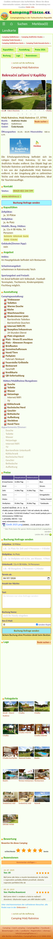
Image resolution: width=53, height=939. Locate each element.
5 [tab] (22, 110)
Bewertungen (8, 930)
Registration (36, 930)
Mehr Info (30, 7)
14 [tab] (26, 114)
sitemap (46, 930)
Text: (4, 592)
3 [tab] (13, 110)
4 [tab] (18, 110)
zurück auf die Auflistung (23, 63)
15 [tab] (30, 114)
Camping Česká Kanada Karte (37, 43)
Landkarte (9, 30)
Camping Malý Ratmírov (25, 67)
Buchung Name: (9, 612)
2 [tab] (9, 110)
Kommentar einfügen (26, 862)
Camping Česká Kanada (11, 40)
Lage (18, 55)
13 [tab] (22, 114)
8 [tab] (35, 110)
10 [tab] (43, 110)
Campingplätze (33, 928)
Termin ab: (7, 574)
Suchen (22, 24)
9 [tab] (39, 110)
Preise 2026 (40, 49)
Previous (3, 96)
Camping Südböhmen (10, 37)
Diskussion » (22, 907)
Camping (6, 928)
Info (17, 930)
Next (50, 96)
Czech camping (18, 928)
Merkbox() (40, 24)
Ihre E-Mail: (7, 620)
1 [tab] (5, 110)
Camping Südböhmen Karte (13, 43)
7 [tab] (30, 110)
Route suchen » (41, 121)
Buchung (7, 55)
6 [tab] (26, 110)
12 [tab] (18, 114)
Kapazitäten (8, 49)
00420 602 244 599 (23, 190)
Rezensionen (31, 55)
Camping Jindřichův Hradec (32, 37)
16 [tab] (35, 114)
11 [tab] (47, 110)
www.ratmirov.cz (10, 196)
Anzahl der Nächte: (11, 583)
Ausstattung (24, 49)
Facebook (45, 928)
